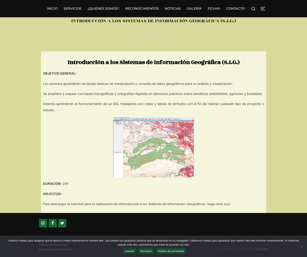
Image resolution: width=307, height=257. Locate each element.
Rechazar (146, 251)
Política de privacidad (171, 251)
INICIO (52, 8)
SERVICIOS (72, 8)
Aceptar (130, 251)
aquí (227, 204)
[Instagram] (43, 223)
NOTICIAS (173, 8)
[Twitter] (62, 223)
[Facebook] (53, 223)
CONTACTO (235, 8)
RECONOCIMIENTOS (142, 8)
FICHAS (214, 8)
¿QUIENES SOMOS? (103, 8)
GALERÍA (194, 8)
